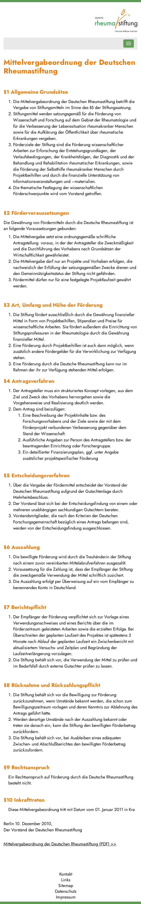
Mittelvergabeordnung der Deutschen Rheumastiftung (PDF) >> (60, 844)
